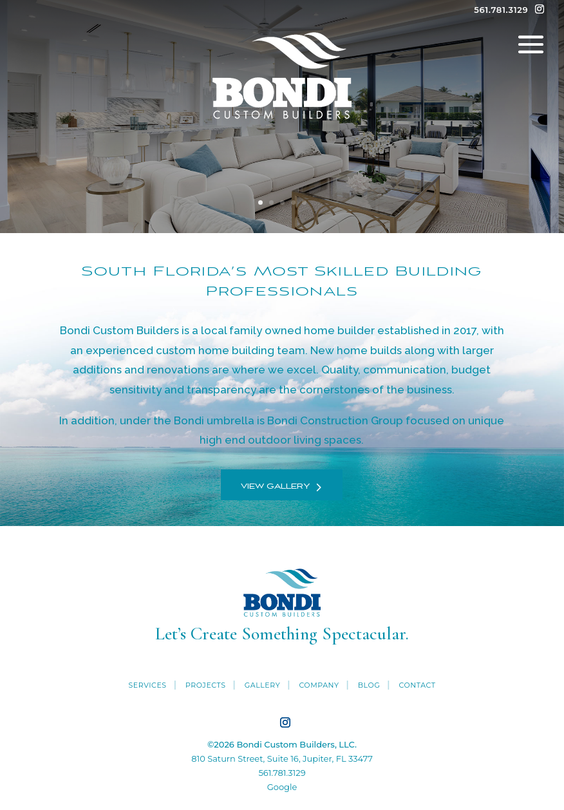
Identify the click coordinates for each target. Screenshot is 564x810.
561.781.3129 (281, 773)
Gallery (262, 685)
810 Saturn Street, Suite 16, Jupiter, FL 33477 (282, 758)
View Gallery (275, 486)
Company (319, 685)
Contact (417, 685)
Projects (205, 685)
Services (147, 685)
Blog (369, 685)
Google (282, 787)
